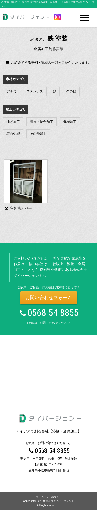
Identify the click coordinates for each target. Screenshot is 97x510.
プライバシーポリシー (49, 497)
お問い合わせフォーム (48, 297)
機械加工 (70, 122)
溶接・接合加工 (41, 122)
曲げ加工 (13, 122)
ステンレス (34, 91)
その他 (71, 91)
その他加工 (38, 134)
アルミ (11, 91)
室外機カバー (21, 208)
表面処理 (13, 134)
